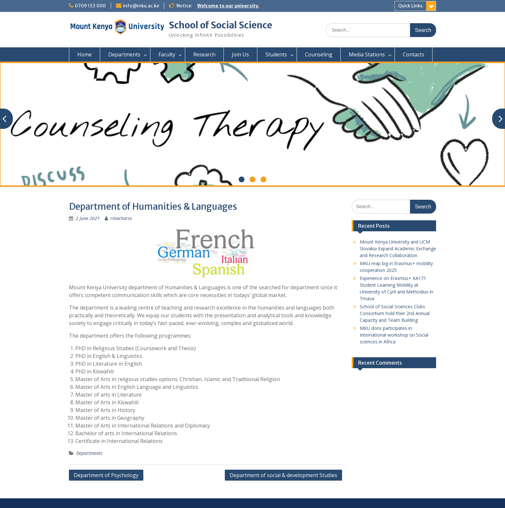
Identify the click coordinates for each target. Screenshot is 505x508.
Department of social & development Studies (283, 475)
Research (204, 54)
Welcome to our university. (228, 6)
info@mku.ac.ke (141, 6)
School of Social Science (220, 25)
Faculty (166, 54)
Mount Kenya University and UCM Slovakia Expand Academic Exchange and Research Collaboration (398, 248)
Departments (124, 54)
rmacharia (121, 218)
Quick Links (410, 6)
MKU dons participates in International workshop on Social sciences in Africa (394, 335)
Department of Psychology (106, 475)
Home (84, 54)
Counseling (318, 54)
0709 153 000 (90, 6)
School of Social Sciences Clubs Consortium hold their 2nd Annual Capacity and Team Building (395, 313)
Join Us (240, 54)
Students (276, 54)
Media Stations (367, 54)
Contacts (413, 54)
